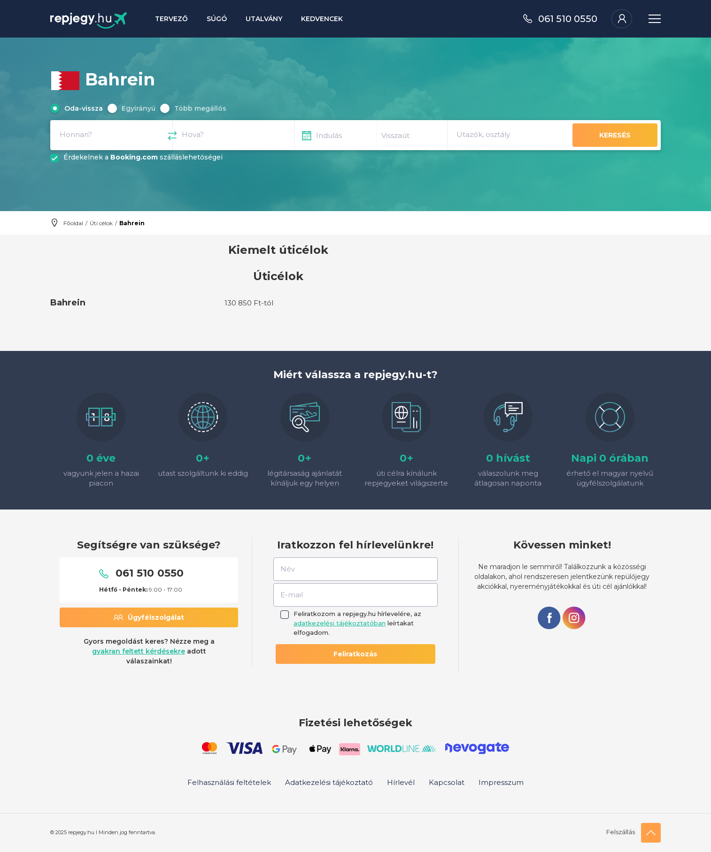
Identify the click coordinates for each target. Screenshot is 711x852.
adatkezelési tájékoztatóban (340, 623)
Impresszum (501, 782)
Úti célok (101, 223)
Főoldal (73, 223)
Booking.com (134, 157)
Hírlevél (401, 782)
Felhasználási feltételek (229, 782)
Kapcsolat (446, 782)
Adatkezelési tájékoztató (329, 782)
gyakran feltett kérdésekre (138, 651)
